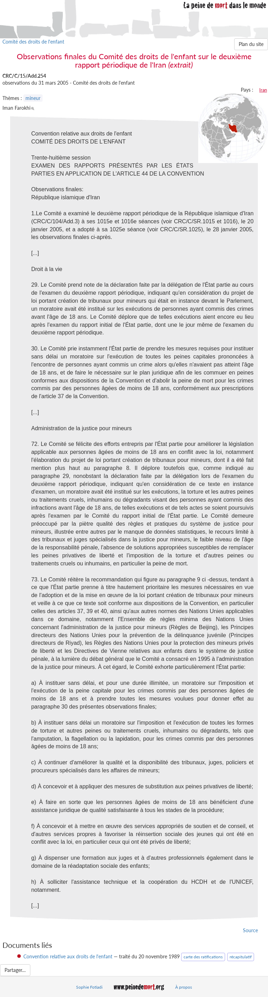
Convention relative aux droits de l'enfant (67, 956)
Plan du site (251, 44)
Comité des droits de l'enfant (33, 42)
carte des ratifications (203, 956)
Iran (263, 90)
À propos (183, 987)
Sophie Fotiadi (89, 987)
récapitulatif (241, 956)
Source (250, 930)
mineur (32, 98)
